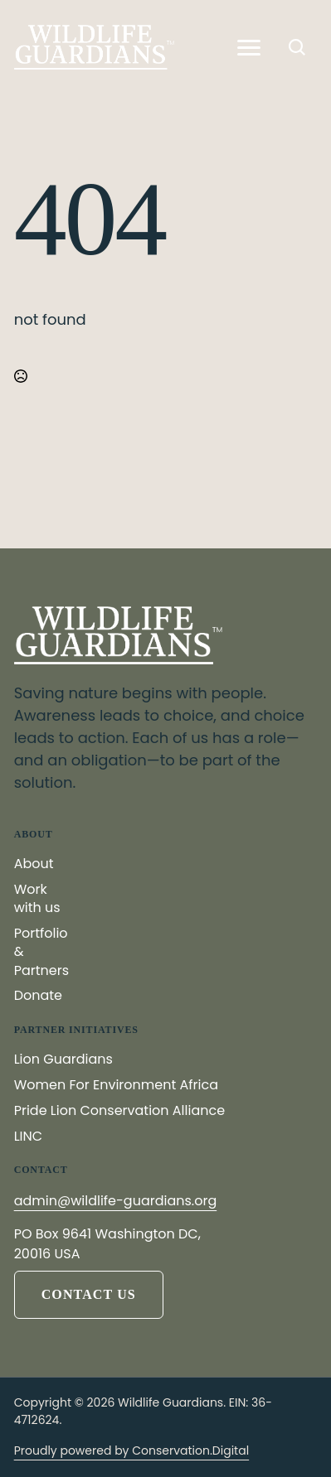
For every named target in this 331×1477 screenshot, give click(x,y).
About (34, 864)
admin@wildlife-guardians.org (115, 1200)
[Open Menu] (248, 47)
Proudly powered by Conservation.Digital (131, 1450)
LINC (28, 1136)
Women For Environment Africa (116, 1085)
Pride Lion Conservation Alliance (119, 1111)
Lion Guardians (63, 1059)
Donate (38, 996)
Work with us (37, 899)
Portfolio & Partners (41, 952)
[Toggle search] (297, 47)
